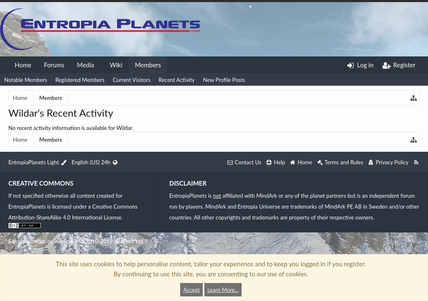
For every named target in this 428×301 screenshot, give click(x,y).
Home (23, 65)
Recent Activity (177, 80)
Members (148, 65)
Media (85, 65)
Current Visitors (131, 80)
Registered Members (80, 80)
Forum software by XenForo (76, 241)
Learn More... (223, 289)
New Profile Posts (224, 80)
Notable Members (25, 80)
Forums (54, 65)
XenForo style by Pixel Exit (179, 241)
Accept (191, 289)
